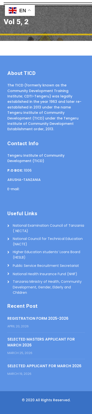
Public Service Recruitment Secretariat (46, 265)
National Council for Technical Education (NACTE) (48, 241)
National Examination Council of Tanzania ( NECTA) (48, 228)
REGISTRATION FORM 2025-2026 (37, 318)
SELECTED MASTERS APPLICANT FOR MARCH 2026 (41, 342)
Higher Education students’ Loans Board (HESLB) (46, 254)
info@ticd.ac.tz (33, 189)
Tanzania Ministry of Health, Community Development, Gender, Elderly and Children (47, 287)
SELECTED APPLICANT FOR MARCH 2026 (44, 365)
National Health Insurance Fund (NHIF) (45, 274)
